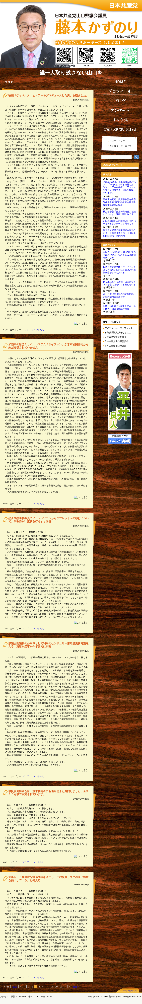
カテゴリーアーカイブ (120, 146)
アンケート (120, 110)
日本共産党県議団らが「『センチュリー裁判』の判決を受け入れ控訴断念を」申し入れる (119, 270)
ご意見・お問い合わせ (120, 129)
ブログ (25, 329)
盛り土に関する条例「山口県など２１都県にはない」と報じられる (119, 283)
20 (56, 986)
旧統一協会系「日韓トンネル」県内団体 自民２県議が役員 (119, 307)
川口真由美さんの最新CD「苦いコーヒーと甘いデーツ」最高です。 (120, 222)
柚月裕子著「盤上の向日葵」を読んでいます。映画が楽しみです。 (119, 213)
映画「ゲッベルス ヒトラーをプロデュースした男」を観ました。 (48, 95)
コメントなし (37, 329)
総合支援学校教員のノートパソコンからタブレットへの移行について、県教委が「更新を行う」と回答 (48, 520)
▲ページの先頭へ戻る (129, 991)
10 (51, 986)
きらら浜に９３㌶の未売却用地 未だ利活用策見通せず (119, 295)
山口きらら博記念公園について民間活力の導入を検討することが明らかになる (119, 255)
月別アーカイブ (117, 141)
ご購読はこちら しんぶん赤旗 (119, 439)
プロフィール (120, 91)
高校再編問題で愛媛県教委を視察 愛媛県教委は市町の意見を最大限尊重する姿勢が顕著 (120, 202)
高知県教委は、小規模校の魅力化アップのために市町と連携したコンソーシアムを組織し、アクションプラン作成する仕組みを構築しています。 (119, 187)
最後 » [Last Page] (76, 986)
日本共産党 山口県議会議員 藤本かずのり (71, 34)
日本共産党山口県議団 (115, 345)
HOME (120, 82)
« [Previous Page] (20, 986)
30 (61, 986)
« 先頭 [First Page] (14, 986)
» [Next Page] (69, 986)
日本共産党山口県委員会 (116, 341)
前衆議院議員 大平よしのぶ (118, 332)
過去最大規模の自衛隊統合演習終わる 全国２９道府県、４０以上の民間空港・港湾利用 (119, 233)
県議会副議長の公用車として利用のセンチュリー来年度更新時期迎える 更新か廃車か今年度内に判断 (48, 645)
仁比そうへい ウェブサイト (119, 328)
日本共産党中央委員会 (115, 337)
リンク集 (120, 120)
